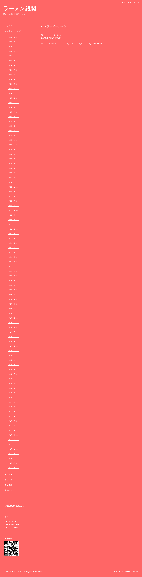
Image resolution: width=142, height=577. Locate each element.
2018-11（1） (13, 360)
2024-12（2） (13, 98)
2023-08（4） (13, 159)
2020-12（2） (13, 276)
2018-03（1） (13, 388)
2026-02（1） (13, 42)
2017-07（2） (13, 421)
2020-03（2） (13, 308)
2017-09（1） (13, 411)
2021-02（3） (13, 266)
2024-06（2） (13, 121)
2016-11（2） (13, 458)
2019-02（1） (13, 346)
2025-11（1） (13, 56)
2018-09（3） (13, 369)
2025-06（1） (13, 74)
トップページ (10, 26)
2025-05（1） (13, 79)
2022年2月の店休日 (51, 38)
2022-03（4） (13, 215)
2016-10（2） (13, 463)
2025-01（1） (13, 93)
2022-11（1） (13, 187)
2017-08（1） (13, 416)
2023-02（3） (13, 177)
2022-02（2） (13, 220)
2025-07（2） (13, 70)
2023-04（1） (13, 173)
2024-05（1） (13, 126)
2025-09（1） (13, 60)
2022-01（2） (13, 224)
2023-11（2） (13, 145)
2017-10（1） (13, 407)
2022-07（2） (13, 201)
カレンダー (9, 480)
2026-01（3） (13, 46)
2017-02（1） (13, 444)
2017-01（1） (13, 449)
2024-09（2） (13, 112)
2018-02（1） (13, 393)
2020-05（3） (13, 299)
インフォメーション (13, 31)
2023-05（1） (13, 168)
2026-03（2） (13, 37)
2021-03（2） (13, 262)
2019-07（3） (13, 332)
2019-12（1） (13, 318)
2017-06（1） (13, 425)
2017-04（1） (13, 435)
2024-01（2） (13, 140)
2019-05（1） (13, 337)
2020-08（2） (13, 290)
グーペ (128, 572)
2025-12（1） (13, 51)
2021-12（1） (13, 229)
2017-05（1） (13, 430)
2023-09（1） (13, 154)
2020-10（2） (13, 280)
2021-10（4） (13, 234)
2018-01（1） (13, 397)
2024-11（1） (13, 103)
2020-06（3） (13, 294)
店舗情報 (8, 485)
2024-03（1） (13, 135)
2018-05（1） (13, 379)
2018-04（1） (13, 383)
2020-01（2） (13, 313)
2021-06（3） (13, 252)
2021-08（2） (13, 243)
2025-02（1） (13, 89)
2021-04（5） (13, 257)
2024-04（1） (13, 131)
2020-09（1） (13, 285)
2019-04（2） (13, 341)
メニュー (8, 475)
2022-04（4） (13, 210)
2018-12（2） (13, 355)
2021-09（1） (13, 238)
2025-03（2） (13, 84)
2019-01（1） (13, 351)
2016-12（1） (13, 454)
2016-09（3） (13, 468)
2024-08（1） (13, 117)
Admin (136, 572)
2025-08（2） (13, 65)
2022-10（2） (13, 191)
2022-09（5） (13, 196)
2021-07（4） (13, 248)
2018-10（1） (13, 365)
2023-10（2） (13, 149)
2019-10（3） (13, 327)
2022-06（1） (13, 206)
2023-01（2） (13, 182)
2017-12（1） (13, 402)
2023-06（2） (13, 163)
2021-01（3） (13, 271)
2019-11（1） (13, 323)
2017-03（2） (13, 440)
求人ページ (9, 490)
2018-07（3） (13, 374)
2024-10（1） (13, 107)
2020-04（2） (13, 304)
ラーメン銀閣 (19, 8)
